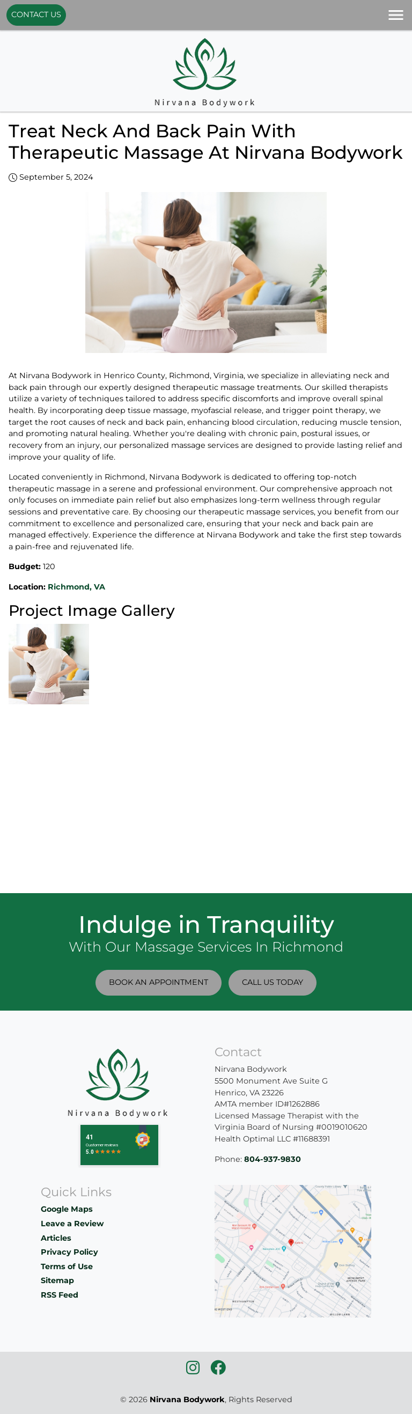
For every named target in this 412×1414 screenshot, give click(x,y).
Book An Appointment (158, 982)
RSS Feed (59, 1295)
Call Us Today (272, 982)
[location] (293, 1250)
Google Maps (67, 1209)
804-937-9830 (272, 1159)
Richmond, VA (76, 587)
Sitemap (57, 1280)
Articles (56, 1238)
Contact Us (36, 14)
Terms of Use (67, 1266)
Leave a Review (72, 1223)
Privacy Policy (69, 1252)
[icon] (194, 1370)
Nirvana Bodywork (187, 1399)
